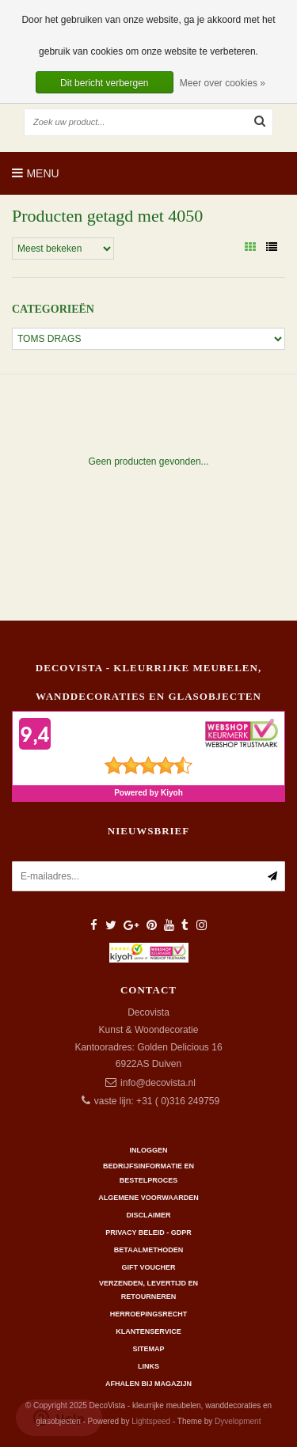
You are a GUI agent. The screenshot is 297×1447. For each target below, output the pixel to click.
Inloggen (148, 1150)
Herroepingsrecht (149, 1314)
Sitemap (148, 1349)
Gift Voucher (148, 1267)
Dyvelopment (238, 1421)
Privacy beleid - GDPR (148, 1232)
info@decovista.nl (158, 1082)
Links (148, 1366)
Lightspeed (150, 1421)
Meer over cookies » (222, 83)
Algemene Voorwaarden (148, 1198)
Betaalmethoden (148, 1250)
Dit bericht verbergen (104, 83)
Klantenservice (148, 1331)
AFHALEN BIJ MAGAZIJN (148, 1384)
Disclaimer (149, 1215)
